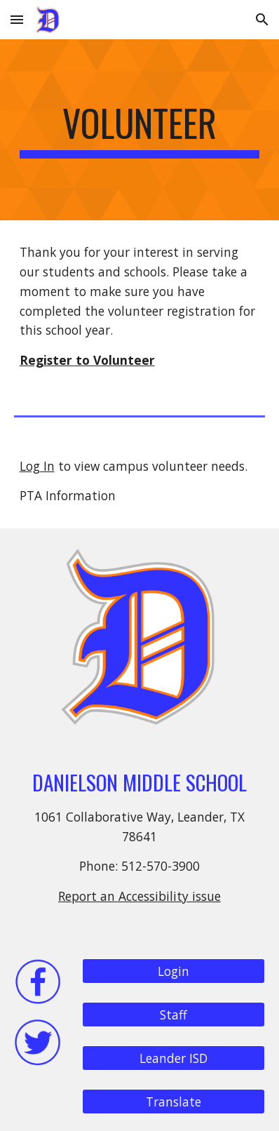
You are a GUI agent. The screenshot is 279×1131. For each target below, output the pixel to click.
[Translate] (174, 1102)
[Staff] (174, 1015)
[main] (140, 129)
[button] (17, 19)
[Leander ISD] (174, 1058)
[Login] (174, 971)
